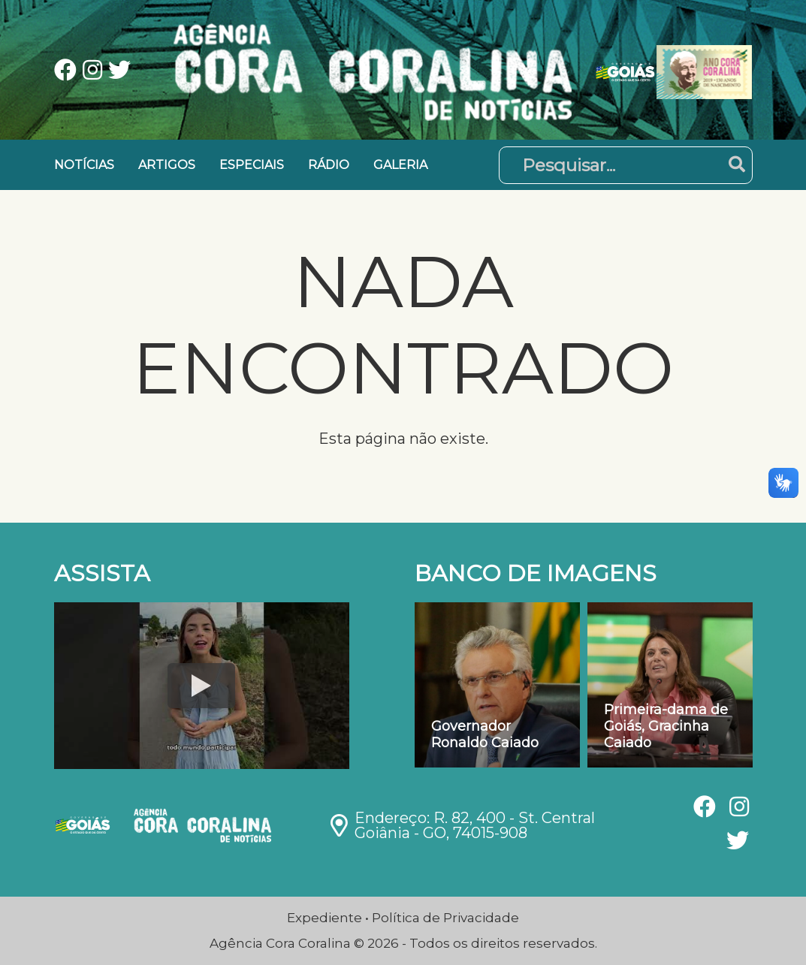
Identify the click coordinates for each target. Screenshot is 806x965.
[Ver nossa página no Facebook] (68, 72)
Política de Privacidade (445, 917)
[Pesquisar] (626, 165)
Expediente (324, 917)
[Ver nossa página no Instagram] (95, 72)
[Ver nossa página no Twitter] (119, 72)
